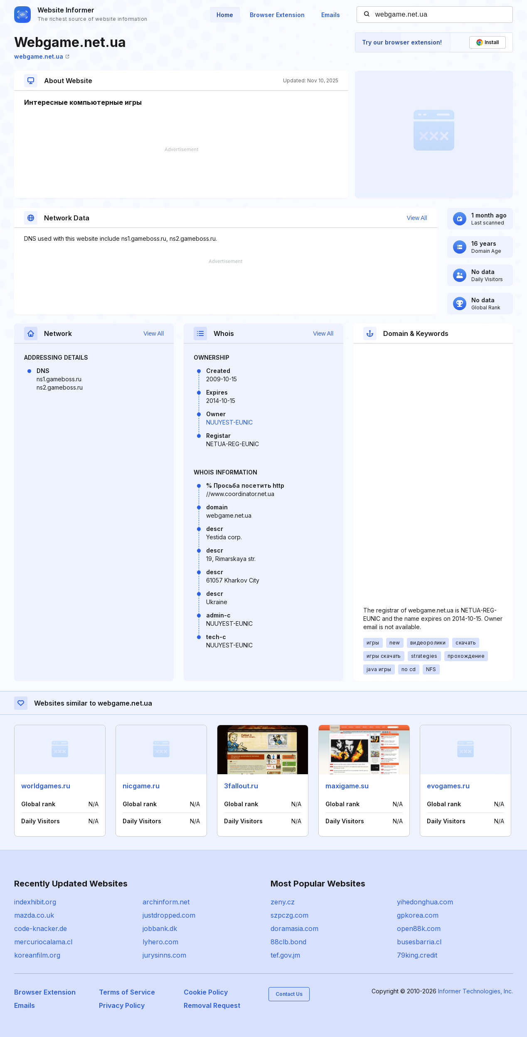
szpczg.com (289, 915)
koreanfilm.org (37, 955)
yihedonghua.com (425, 902)
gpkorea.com (417, 915)
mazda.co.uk (34, 915)
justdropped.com (169, 915)
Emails (330, 14)
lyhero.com (160, 942)
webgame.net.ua (41, 56)
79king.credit (417, 955)
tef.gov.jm (285, 955)
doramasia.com (294, 928)
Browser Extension (277, 14)
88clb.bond (288, 942)
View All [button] (417, 218)
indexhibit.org (35, 902)
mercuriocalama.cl (43, 942)
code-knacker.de (40, 928)
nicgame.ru (141, 786)
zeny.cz (283, 902)
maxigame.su (347, 786)
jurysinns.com (164, 955)
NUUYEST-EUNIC (229, 422)
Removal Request (212, 1005)
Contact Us (289, 994)
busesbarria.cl (419, 942)
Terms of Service (127, 992)
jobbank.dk (160, 928)
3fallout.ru (241, 786)
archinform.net (166, 902)
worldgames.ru (45, 786)
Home (225, 14)
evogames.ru (448, 786)
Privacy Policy (122, 1005)
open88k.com (419, 928)
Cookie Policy (206, 992)
